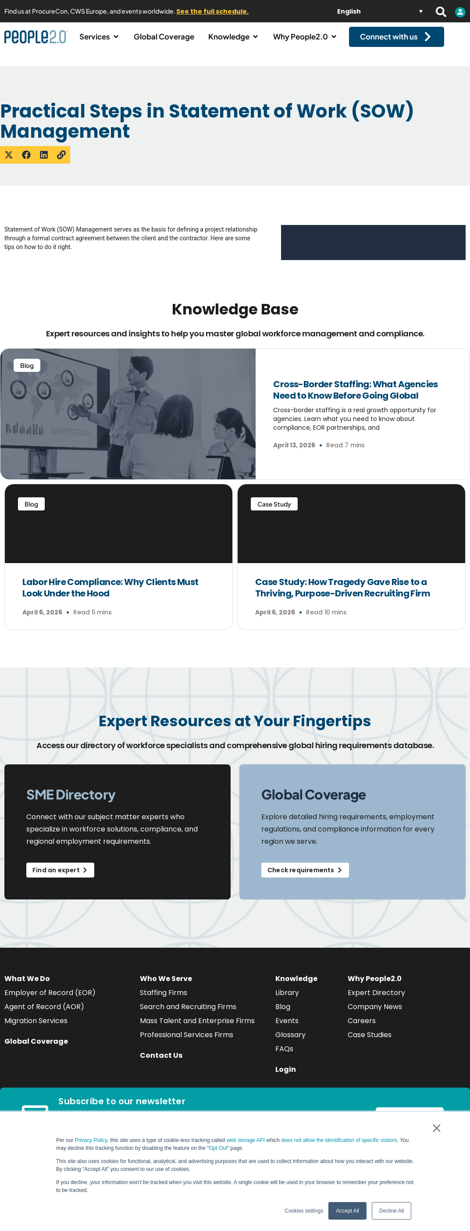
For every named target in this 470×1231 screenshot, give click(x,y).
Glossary (290, 1043)
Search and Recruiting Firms (188, 1015)
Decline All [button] (391, 1211)
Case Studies (370, 1043)
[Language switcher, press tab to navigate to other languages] (380, 11)
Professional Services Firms (186, 1043)
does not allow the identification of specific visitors (339, 1140)
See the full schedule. (212, 11)
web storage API (247, 1140)
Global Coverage (36, 1049)
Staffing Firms (163, 1001)
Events (287, 1029)
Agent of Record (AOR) (44, 1015)
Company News (375, 1015)
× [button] (436, 1128)
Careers (362, 1029)
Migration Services (36, 1029)
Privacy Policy (91, 1140)
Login (285, 1077)
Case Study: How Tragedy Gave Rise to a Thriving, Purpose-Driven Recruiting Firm (343, 595)
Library (287, 1001)
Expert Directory (376, 1001)
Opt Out (218, 1148)
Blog (282, 1015)
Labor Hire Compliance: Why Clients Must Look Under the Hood (110, 595)
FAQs (284, 1057)
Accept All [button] (347, 1211)
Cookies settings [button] (304, 1211)
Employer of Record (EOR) (50, 1001)
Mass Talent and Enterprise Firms (197, 1029)
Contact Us (161, 1063)
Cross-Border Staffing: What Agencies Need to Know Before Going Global (355, 398)
